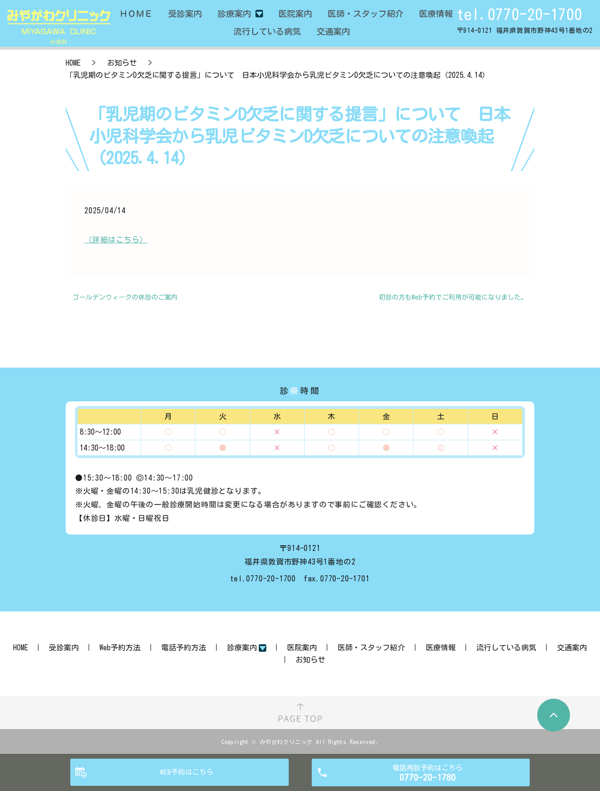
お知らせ (122, 63)
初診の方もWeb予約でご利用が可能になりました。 (453, 297)
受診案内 (64, 647)
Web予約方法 (120, 647)
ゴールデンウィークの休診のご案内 (125, 297)
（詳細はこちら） (115, 239)
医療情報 (441, 647)
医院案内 (302, 647)
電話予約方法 (183, 647)
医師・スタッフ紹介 (371, 647)
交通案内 (572, 647)
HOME (73, 63)
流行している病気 (506, 647)
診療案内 (234, 13)
